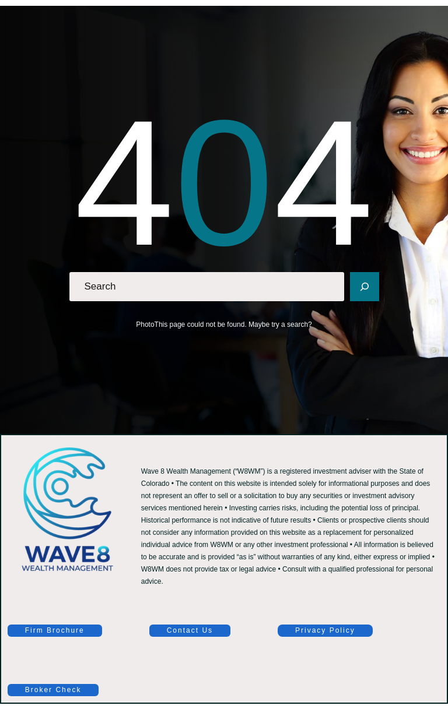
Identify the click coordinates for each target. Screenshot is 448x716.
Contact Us (190, 630)
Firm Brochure (55, 630)
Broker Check (53, 690)
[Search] (364, 286)
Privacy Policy (325, 630)
